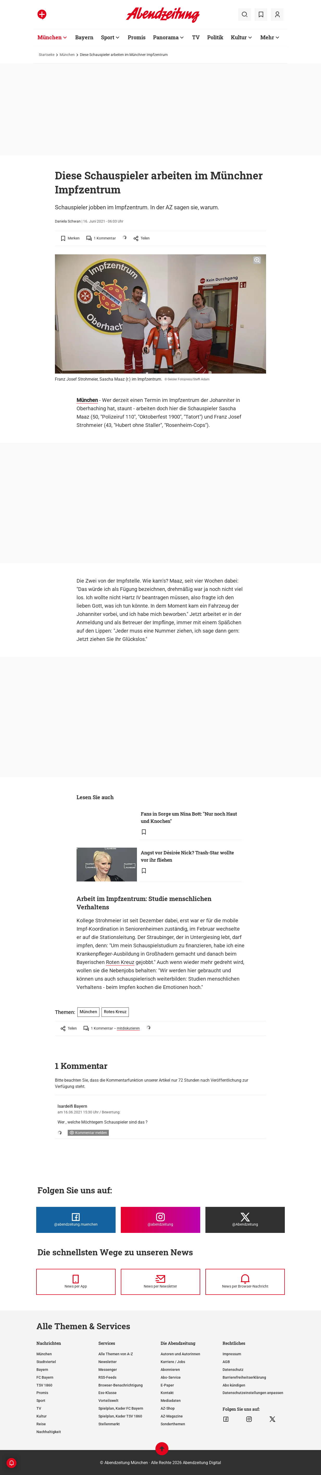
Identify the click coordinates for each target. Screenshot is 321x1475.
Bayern (84, 37)
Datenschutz (233, 1369)
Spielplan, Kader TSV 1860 (120, 1416)
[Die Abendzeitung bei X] (245, 1220)
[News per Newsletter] (160, 1282)
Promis (137, 37)
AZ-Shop (168, 1408)
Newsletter (107, 1362)
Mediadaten (171, 1400)
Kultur (239, 37)
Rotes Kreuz (115, 1011)
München (49, 37)
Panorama (166, 37)
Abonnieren (170, 1369)
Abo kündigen (234, 1385)
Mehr (267, 37)
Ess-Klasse (107, 1393)
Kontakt (167, 1393)
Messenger (107, 1369)
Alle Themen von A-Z (115, 1354)
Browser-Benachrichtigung (120, 1385)
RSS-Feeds (107, 1377)
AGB (226, 1362)
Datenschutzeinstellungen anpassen (253, 1393)
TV (196, 37)
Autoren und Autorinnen (180, 1354)
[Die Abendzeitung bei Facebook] (76, 1220)
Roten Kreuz (120, 962)
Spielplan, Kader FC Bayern (120, 1408)
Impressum (232, 1354)
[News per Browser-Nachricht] (245, 1282)
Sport (107, 37)
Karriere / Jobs (173, 1362)
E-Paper (167, 1385)
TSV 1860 (44, 1385)
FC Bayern (44, 1377)
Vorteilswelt (108, 1400)
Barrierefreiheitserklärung (244, 1377)
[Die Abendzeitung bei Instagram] (160, 1220)
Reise (41, 1424)
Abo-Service (171, 1377)
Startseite (46, 55)
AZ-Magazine (172, 1416)
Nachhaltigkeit (48, 1432)
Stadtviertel (46, 1362)
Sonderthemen (173, 1424)
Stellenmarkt (109, 1424)
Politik (215, 37)
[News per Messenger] (76, 1282)
